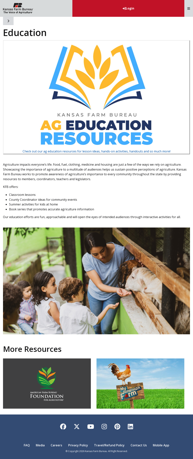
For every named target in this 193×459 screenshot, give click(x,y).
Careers (56, 445)
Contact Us (139, 445)
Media (40, 445)
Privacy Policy (78, 445)
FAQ (27, 445)
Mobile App (161, 445)
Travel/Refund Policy (109, 445)
